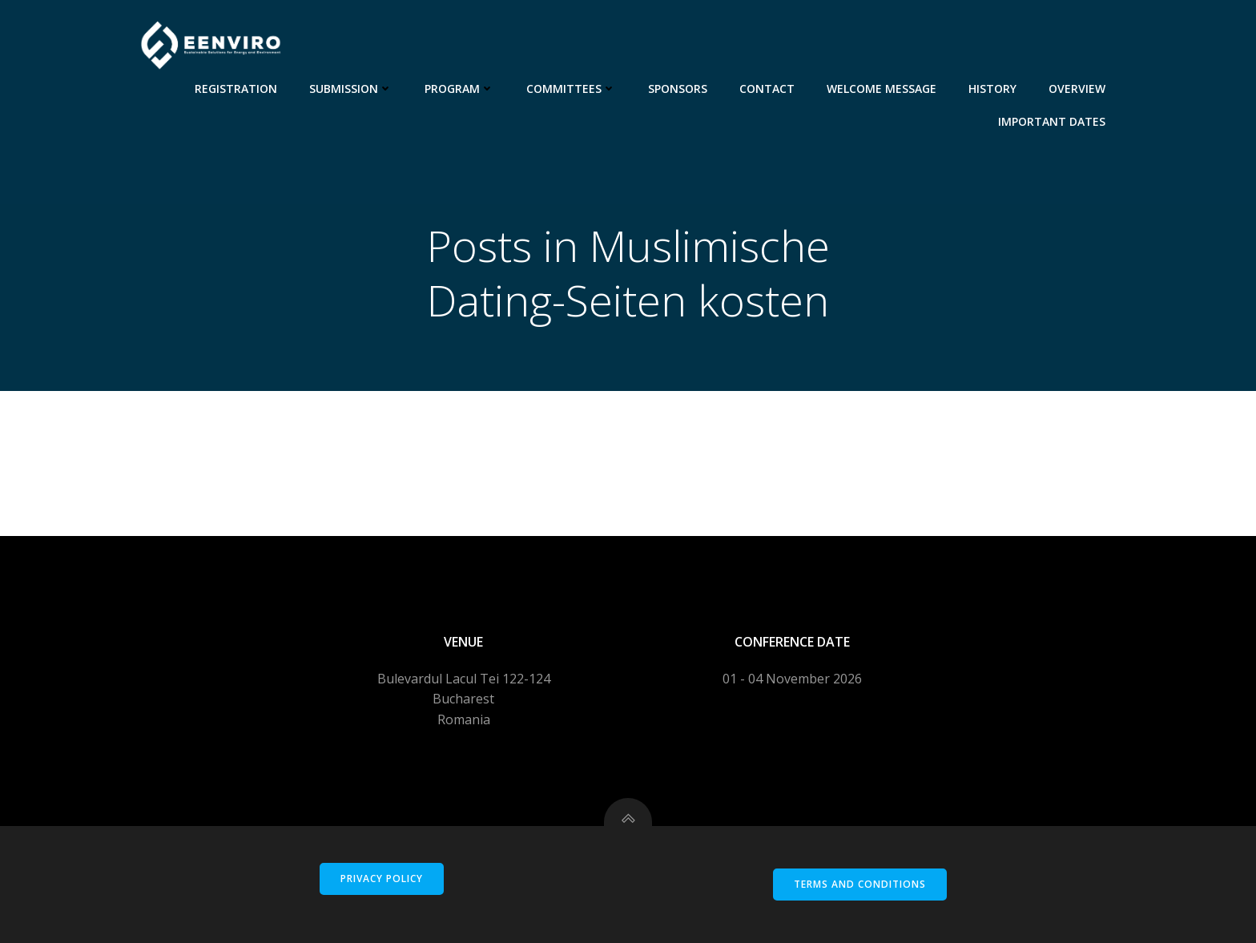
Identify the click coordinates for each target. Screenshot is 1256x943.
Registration (236, 88)
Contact (767, 88)
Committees (571, 88)
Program (459, 88)
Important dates (1051, 121)
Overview (1077, 88)
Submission (350, 88)
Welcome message (881, 88)
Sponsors (677, 88)
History (992, 88)
